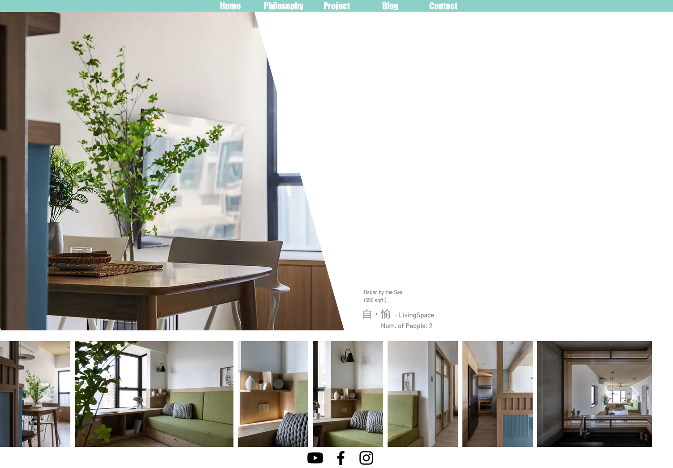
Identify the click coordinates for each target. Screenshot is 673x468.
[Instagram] (366, 458)
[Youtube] (315, 458)
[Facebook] (341, 458)
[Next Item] (634, 394)
